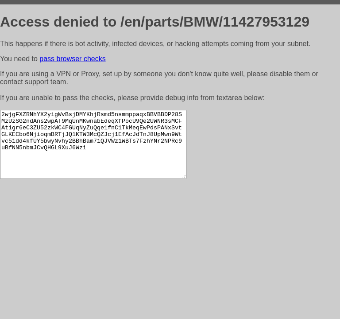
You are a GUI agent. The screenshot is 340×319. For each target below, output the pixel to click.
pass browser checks (72, 58)
